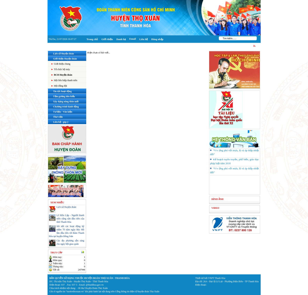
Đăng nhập (157, 39)
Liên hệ (143, 39)
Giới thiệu (107, 39)
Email (132, 38)
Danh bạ (121, 39)
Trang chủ (92, 39)
